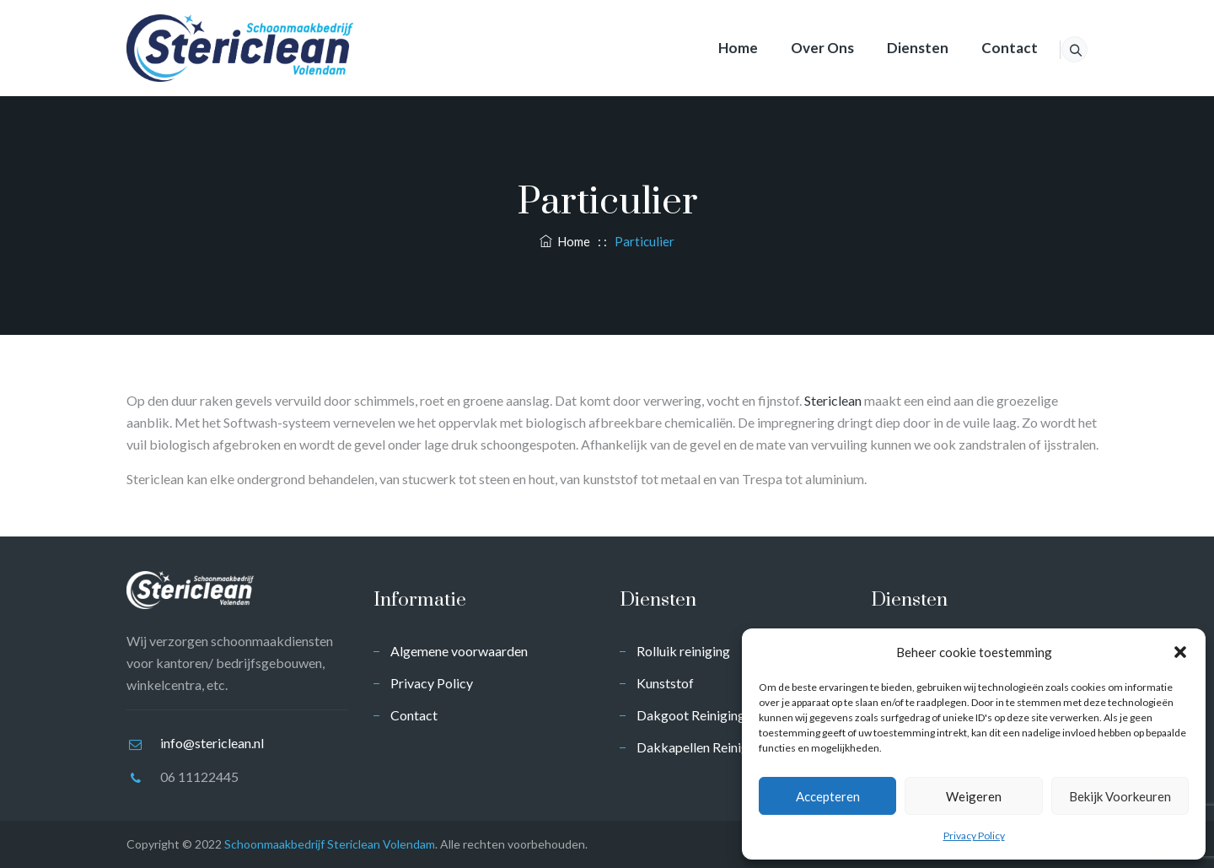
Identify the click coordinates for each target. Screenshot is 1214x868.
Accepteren (828, 796)
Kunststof (665, 683)
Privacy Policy (974, 835)
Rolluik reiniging (683, 651)
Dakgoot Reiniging (691, 715)
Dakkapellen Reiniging (701, 747)
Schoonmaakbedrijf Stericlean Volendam (329, 844)
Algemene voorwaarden (459, 651)
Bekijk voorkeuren (1120, 796)
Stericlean (833, 400)
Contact (987, 48)
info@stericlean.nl (212, 743)
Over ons (800, 48)
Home (716, 48)
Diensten (896, 48)
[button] (1180, 652)
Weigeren (974, 796)
